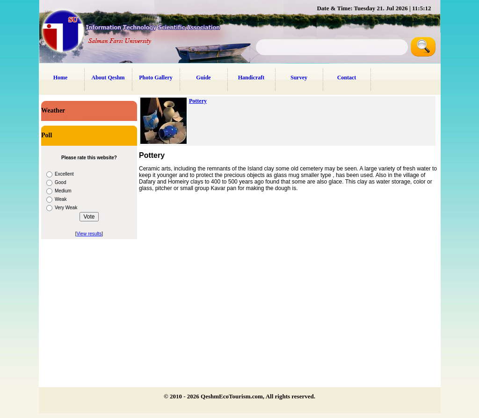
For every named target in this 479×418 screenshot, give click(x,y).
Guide (203, 77)
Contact (346, 77)
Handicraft (251, 77)
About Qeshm (107, 77)
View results (89, 233)
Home (60, 77)
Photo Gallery (156, 77)
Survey (298, 77)
